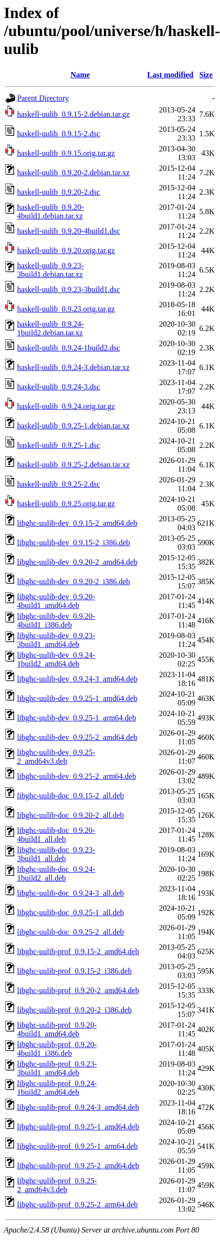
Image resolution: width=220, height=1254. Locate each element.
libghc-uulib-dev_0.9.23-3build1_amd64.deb (56, 639)
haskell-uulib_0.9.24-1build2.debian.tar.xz (50, 328)
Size (206, 75)
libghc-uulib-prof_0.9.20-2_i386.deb (74, 1010)
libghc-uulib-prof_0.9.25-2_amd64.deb (78, 1166)
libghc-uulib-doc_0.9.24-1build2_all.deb (56, 873)
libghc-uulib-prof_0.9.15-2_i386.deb (74, 971)
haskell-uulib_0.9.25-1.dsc (58, 445)
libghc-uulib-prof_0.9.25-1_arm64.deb (77, 1146)
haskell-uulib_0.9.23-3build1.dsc (68, 289)
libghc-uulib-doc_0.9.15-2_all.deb (70, 796)
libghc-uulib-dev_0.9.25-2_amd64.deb (77, 737)
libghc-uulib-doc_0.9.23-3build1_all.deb (56, 854)
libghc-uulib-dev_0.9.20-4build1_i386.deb (56, 620)
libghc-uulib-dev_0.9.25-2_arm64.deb (76, 776)
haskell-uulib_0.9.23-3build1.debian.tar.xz (50, 269)
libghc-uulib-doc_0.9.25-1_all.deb (70, 912)
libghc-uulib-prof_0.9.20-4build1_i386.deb (57, 1048)
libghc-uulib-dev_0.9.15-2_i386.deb (73, 542)
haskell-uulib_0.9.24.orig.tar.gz (66, 406)
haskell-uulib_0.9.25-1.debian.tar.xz (73, 426)
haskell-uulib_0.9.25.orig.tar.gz (66, 503)
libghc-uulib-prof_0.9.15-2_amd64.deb (78, 951)
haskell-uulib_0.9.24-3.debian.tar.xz (73, 367)
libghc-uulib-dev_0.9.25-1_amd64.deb (77, 698)
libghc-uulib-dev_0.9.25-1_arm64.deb (76, 718)
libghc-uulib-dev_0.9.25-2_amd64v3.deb (56, 756)
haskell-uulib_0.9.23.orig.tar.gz (66, 309)
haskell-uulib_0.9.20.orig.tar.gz (66, 250)
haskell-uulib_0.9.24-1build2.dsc (68, 348)
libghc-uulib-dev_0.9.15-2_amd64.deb (77, 523)
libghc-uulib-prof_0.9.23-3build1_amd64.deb (57, 1068)
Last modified (170, 75)
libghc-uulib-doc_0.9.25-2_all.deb (70, 932)
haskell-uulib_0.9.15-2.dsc (58, 133)
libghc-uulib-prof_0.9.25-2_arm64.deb (77, 1204)
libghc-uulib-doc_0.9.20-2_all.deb (70, 815)
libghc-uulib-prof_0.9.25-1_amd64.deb (78, 1127)
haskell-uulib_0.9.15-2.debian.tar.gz (73, 114)
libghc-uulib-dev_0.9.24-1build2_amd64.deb (56, 659)
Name (80, 75)
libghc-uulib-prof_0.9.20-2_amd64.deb (78, 990)
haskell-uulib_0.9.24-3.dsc (58, 387)
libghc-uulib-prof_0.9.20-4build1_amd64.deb (57, 1029)
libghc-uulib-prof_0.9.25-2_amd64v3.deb (57, 1185)
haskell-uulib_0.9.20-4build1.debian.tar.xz (50, 211)
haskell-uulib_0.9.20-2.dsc (58, 192)
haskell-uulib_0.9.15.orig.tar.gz (66, 153)
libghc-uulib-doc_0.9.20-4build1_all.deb (56, 834)
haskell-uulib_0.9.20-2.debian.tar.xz (73, 172)
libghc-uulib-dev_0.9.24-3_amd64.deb (77, 679)
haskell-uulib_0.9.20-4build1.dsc (68, 231)
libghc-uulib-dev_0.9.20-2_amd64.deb (77, 562)
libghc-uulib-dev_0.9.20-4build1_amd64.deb (56, 600)
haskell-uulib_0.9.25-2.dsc (58, 484)
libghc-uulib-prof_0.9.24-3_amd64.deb (78, 1107)
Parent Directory (43, 98)
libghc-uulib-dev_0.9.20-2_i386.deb (73, 581)
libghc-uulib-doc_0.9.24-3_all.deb (70, 893)
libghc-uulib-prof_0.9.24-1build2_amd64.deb (57, 1087)
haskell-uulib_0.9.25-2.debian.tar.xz (73, 465)
